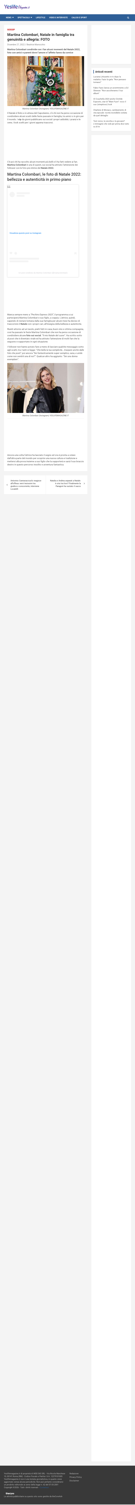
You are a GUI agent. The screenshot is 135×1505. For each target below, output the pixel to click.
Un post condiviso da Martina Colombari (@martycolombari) (42, 273)
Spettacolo (24, 17)
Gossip (11, 29)
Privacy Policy (75, 1477)
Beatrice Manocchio (36, 44)
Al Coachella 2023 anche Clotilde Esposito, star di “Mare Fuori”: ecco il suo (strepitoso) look (109, 102)
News (8, 17)
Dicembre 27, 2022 (16, 44)
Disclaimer (74, 1481)
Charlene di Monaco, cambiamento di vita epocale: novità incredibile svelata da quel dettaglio (110, 113)
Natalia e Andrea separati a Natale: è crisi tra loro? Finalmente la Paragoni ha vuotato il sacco (65, 483)
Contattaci (44, 1487)
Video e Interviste (58, 17)
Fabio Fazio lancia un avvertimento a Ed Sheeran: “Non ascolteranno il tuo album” (110, 91)
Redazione (74, 1473)
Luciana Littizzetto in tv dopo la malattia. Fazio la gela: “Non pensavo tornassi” (109, 79)
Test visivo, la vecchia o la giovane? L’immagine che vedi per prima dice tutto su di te (111, 124)
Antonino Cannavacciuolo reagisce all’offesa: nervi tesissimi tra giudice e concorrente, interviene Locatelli (26, 484)
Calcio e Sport (79, 17)
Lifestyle (40, 17)
